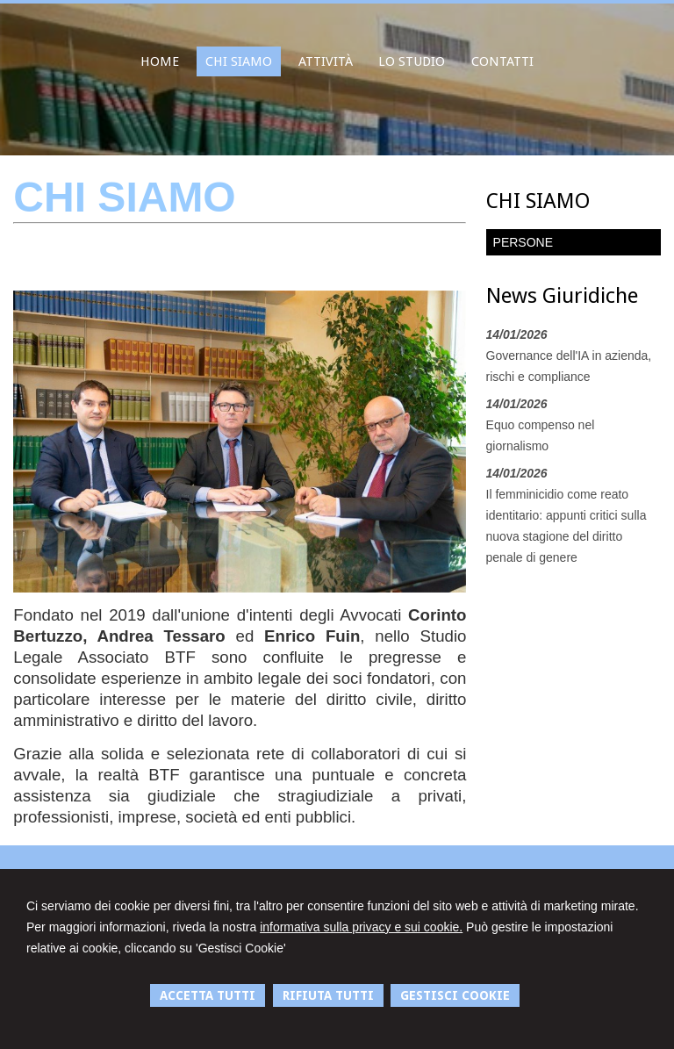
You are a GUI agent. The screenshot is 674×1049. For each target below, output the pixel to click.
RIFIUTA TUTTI (328, 995)
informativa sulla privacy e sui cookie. (361, 927)
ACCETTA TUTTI (207, 995)
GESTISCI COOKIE (455, 995)
